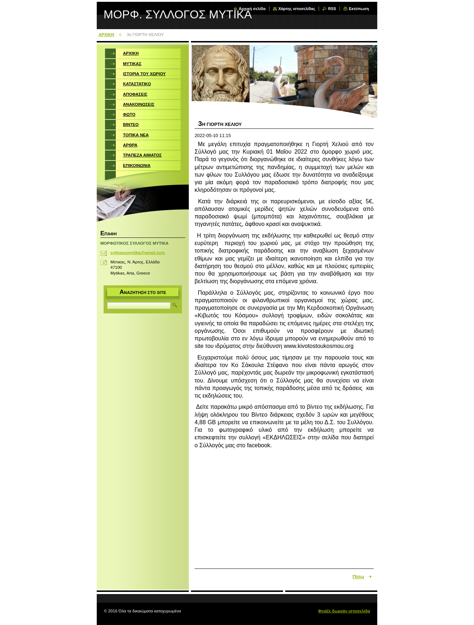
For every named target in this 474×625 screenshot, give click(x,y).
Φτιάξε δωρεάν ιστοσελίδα (344, 611)
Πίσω (358, 576)
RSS (332, 8)
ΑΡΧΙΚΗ (106, 34)
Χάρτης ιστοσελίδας (296, 8)
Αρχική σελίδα (252, 8)
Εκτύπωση (359, 8)
